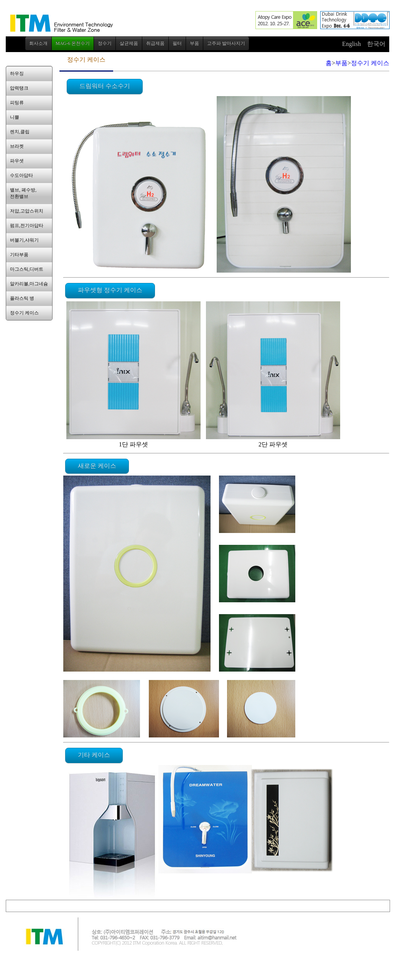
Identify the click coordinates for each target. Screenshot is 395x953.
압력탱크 (19, 88)
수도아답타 (21, 175)
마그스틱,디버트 (26, 269)
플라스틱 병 (22, 298)
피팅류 (17, 102)
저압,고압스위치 (26, 211)
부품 (341, 63)
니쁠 (14, 117)
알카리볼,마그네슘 (29, 283)
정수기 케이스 (24, 312)
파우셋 (17, 160)
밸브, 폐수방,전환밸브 (23, 193)
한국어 (376, 44)
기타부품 (19, 254)
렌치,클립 (20, 131)
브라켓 (17, 146)
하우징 (17, 73)
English (351, 44)
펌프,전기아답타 (26, 225)
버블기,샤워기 (24, 240)
